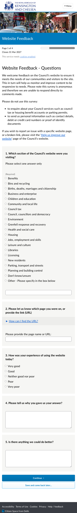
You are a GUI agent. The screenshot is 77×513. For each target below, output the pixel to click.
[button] (38, 321)
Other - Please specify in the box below (30, 280)
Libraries (11, 250)
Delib (26, 511)
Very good (12, 366)
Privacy (42, 506)
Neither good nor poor (19, 376)
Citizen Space (11, 511)
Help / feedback (55, 506)
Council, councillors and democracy (27, 214)
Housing (11, 234)
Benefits (11, 178)
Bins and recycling (17, 183)
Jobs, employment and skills (23, 239)
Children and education (20, 198)
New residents (15, 260)
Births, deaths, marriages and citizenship (30, 188)
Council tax (13, 209)
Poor (9, 381)
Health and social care (19, 229)
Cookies (33, 506)
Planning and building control (24, 270)
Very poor (12, 386)
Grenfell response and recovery (25, 224)
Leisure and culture (18, 245)
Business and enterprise (21, 193)
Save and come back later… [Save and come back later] (38, 485)
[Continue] (38, 478)
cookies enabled (27, 56)
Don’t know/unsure (18, 275)
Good (9, 371)
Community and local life (21, 204)
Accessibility (8, 506)
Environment (14, 219)
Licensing (12, 255)
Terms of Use (22, 506)
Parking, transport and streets (24, 265)
